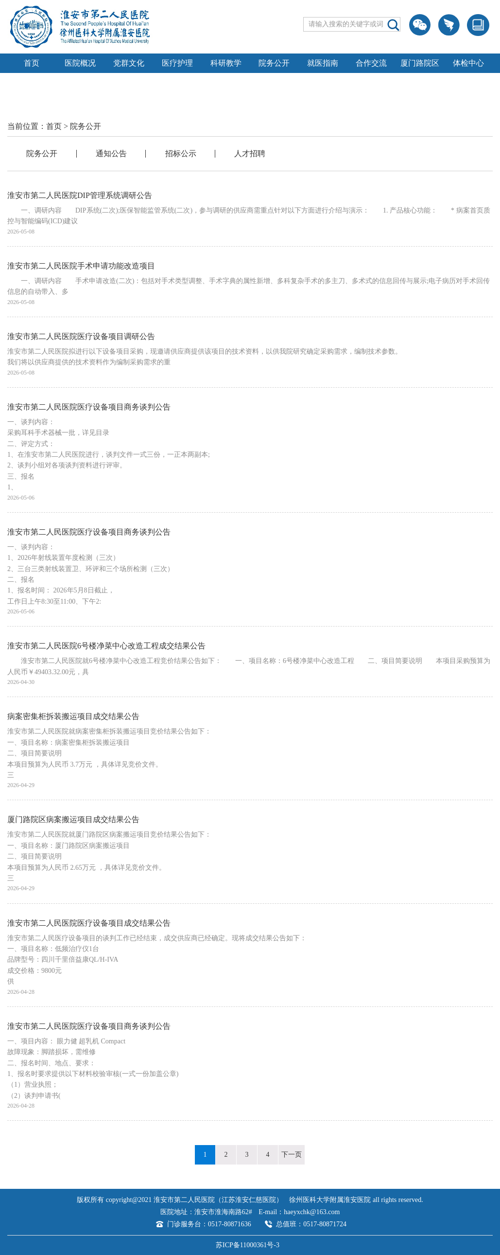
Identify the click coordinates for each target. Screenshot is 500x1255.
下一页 (291, 1154)
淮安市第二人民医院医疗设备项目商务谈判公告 (89, 407)
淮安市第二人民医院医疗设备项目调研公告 (81, 336)
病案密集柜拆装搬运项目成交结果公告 (73, 716)
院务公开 (274, 63)
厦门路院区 (419, 63)
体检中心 (468, 63)
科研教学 (225, 63)
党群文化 (128, 63)
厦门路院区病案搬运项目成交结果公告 (73, 819)
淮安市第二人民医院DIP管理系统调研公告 (79, 195)
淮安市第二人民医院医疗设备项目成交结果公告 (89, 923)
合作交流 (371, 63)
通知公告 (111, 153)
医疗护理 (177, 63)
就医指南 (322, 63)
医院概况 (80, 63)
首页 (31, 63)
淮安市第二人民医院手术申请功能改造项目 (81, 266)
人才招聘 (249, 153)
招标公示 (180, 153)
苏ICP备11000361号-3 (247, 1245)
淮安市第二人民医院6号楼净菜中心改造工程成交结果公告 (106, 646)
